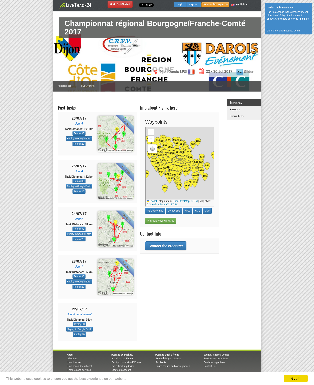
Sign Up (193, 4)
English (238, 4)
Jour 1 (79, 266)
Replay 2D (79, 143)
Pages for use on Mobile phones (173, 366)
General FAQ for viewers (168, 358)
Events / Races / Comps (216, 354)
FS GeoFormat (155, 210)
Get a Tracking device (123, 366)
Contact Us (209, 366)
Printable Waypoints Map (160, 220)
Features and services (79, 370)
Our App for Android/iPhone (126, 362)
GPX (187, 210)
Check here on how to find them (292, 18)
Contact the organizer (215, 4)
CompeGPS (174, 210)
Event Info (88, 86)
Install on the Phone (122, 358)
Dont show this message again (283, 30)
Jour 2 (79, 219)
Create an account (121, 370)
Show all (236, 102)
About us (72, 358)
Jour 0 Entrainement (79, 314)
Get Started (120, 4)
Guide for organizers (214, 362)
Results (235, 109)
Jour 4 (79, 171)
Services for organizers (216, 358)
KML (197, 210)
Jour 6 (79, 123)
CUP (207, 210)
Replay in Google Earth (79, 138)
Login (180, 4)
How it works (74, 362)
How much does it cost (79, 366)
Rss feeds (161, 362)
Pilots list (64, 86)
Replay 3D (79, 133)
